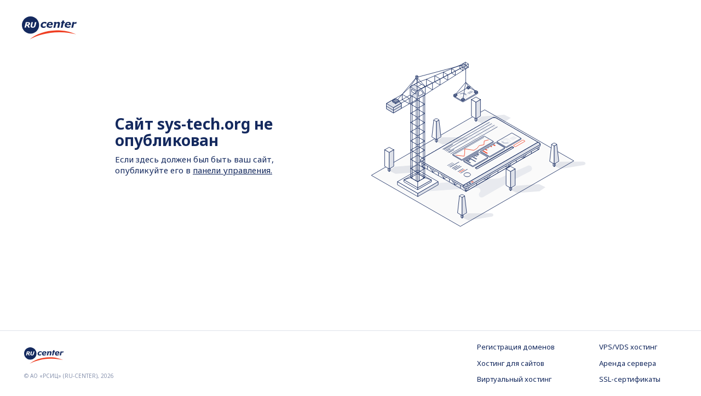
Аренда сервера (627, 363)
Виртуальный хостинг (514, 379)
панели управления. (232, 170)
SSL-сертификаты (629, 379)
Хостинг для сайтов (510, 363)
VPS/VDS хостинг (628, 347)
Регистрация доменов (516, 347)
